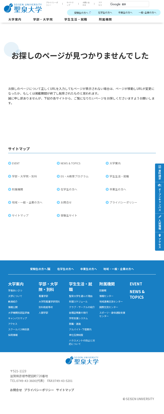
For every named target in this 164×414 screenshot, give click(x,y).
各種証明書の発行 (78, 312)
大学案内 (15, 19)
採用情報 (13, 335)
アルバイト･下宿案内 (80, 329)
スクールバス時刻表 (18, 329)
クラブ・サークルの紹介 (82, 307)
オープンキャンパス (159, 199)
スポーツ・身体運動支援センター (112, 314)
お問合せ (66, 202)
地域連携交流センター (111, 301)
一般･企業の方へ (147, 12)
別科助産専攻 (46, 307)
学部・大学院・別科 (24, 176)
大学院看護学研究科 (49, 301)
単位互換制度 (76, 335)
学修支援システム (78, 318)
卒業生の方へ (125, 12)
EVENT (16, 163)
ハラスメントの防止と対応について (82, 342)
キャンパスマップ (17, 318)
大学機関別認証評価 (18, 312)
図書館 (102, 290)
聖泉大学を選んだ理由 (80, 296)
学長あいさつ (15, 290)
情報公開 (13, 307)
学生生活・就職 (75, 19)
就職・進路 (75, 323)
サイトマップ (70, 3)
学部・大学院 (43, 19)
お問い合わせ (86, 3)
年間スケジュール (78, 301)
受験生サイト (69, 215)
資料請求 (159, 174)
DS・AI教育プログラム (75, 176)
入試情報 (159, 224)
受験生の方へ (81, 12)
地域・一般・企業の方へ (27, 202)
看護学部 (43, 296)
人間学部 (43, 312)
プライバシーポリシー (52, 3)
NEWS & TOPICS (71, 163)
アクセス (100, 3)
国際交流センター (108, 307)
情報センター (106, 296)
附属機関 (105, 19)
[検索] (124, 4)
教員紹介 (13, 301)
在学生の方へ (105, 12)
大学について (15, 296)
